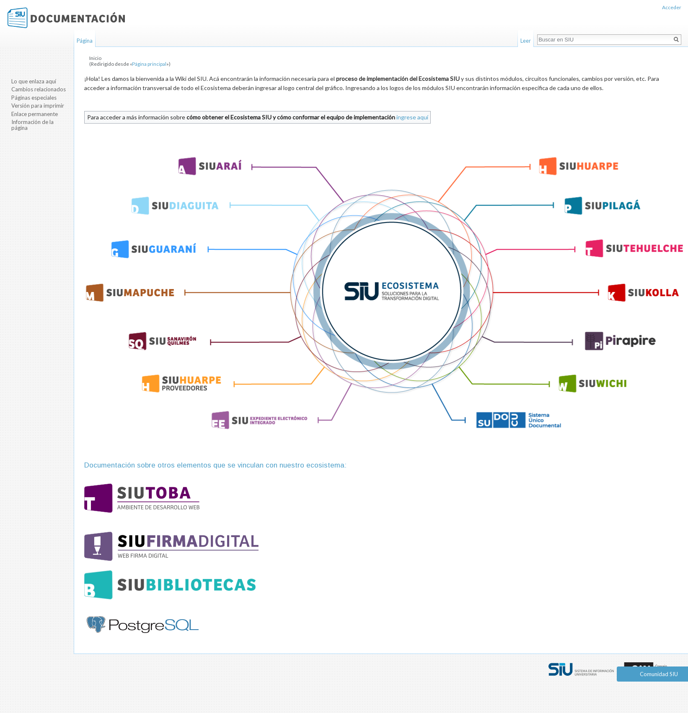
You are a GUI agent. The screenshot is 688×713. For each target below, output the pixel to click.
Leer (525, 40)
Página (85, 40)
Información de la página (32, 125)
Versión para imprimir (37, 105)
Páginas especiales (34, 97)
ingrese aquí (412, 117)
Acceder (671, 7)
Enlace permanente (34, 114)
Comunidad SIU (659, 674)
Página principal (149, 64)
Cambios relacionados (38, 89)
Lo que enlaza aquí (33, 81)
